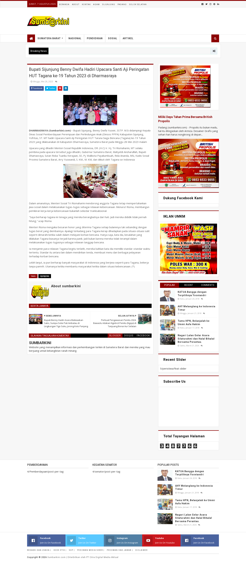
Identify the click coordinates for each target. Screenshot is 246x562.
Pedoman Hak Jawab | (120, 550)
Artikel (128, 38)
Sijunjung (108, 4)
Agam (96, 4)
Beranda (64, 4)
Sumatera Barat (49, 38)
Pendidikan (95, 38)
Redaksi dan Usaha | (39, 550)
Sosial (112, 38)
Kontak (86, 4)
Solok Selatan (138, 4)
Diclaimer (141, 550)
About (75, 4)
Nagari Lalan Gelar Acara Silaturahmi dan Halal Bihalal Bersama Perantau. (196, 338)
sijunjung (44, 276)
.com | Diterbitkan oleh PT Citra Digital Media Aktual (82, 557)
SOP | (72, 550)
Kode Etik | (60, 550)
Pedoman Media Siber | (90, 550)
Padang (122, 4)
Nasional (74, 38)
